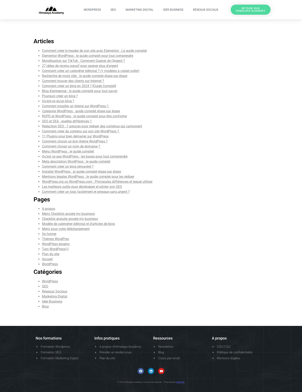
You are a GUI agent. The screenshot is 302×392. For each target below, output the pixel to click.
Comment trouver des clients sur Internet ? (73, 81)
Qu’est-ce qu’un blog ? (58, 101)
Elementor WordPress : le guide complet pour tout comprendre (87, 56)
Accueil (47, 259)
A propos (48, 209)
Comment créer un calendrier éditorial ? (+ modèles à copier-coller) (90, 71)
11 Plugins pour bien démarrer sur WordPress (75, 136)
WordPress (92, 9)
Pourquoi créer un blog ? (60, 96)
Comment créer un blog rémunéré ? (68, 167)
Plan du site (50, 254)
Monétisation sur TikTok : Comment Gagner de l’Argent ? (83, 61)
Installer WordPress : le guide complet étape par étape (81, 172)
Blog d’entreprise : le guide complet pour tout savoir (79, 91)
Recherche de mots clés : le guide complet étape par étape (84, 76)
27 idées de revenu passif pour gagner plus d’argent (80, 66)
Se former (49, 234)
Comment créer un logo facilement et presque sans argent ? (86, 192)
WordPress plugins (56, 244)
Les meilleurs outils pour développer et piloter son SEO (82, 187)
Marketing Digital (140, 9)
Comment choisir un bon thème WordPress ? (75, 141)
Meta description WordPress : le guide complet (76, 161)
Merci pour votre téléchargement (66, 229)
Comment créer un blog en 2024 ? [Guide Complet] (79, 86)
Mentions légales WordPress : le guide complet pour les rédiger (88, 177)
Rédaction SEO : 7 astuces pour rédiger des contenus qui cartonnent (92, 126)
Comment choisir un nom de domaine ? (71, 146)
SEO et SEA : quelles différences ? (67, 121)
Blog (45, 306)
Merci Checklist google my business (68, 214)
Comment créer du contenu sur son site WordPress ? (81, 131)
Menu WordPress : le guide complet (68, 151)
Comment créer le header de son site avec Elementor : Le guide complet (94, 51)
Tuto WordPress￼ (55, 249)
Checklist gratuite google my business (70, 219)
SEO (113, 9)
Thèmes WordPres (55, 239)
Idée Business (173, 9)
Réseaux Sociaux (205, 9)
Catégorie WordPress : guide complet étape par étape (81, 111)
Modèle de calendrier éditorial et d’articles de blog (78, 224)
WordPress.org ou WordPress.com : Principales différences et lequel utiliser (97, 182)
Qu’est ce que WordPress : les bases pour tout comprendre (85, 156)
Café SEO (180, 382)
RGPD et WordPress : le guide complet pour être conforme (84, 116)
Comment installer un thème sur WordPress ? (75, 106)
